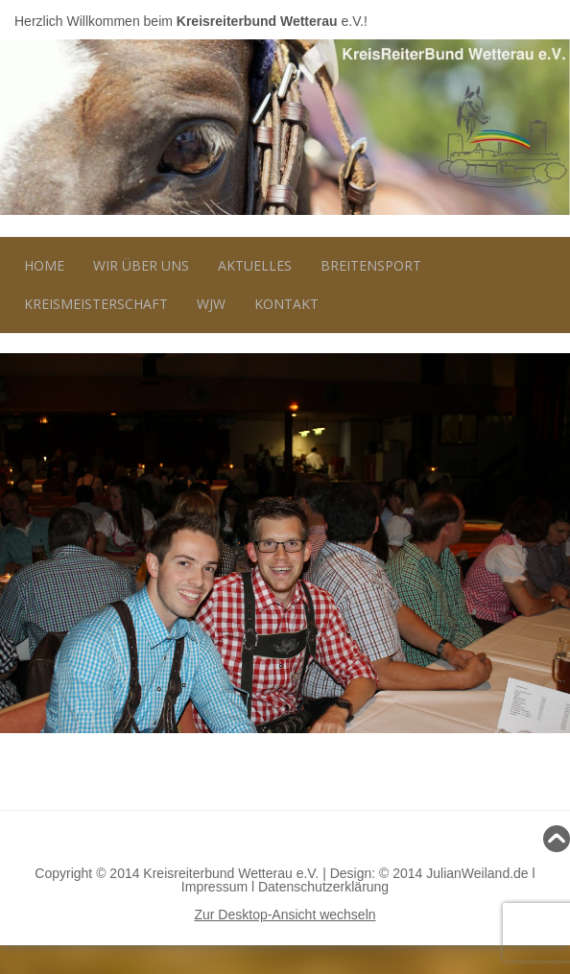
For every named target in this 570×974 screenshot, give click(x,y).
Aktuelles (255, 265)
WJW (211, 304)
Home (44, 265)
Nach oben (285, 838)
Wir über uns (141, 265)
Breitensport (371, 265)
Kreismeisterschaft (96, 304)
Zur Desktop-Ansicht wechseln (284, 914)
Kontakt (286, 304)
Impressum (214, 886)
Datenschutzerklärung (323, 886)
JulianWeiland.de (477, 873)
